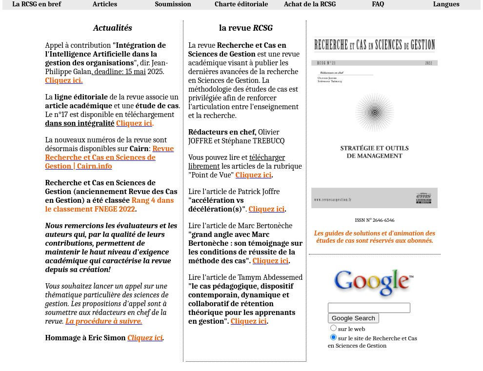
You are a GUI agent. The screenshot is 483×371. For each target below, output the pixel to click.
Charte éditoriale (241, 4)
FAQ (378, 4)
